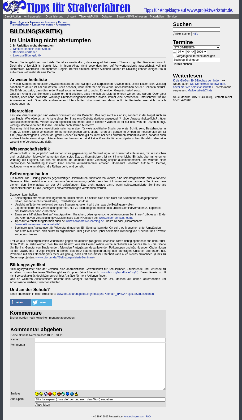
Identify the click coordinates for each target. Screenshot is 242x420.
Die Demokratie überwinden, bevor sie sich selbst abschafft (199, 85)
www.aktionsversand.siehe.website (37, 224)
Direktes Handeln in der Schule (32, 49)
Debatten (107, 16)
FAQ (148, 416)
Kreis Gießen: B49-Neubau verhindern (197, 80)
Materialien (157, 16)
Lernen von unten (42, 24)
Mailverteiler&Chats (200, 90)
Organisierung (54, 16)
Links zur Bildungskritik (27, 55)
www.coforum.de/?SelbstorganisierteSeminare (64, 257)
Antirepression (33, 16)
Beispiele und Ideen (25, 52)
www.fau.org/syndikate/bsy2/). (120, 272)
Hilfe (195, 33)
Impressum (138, 416)
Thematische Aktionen (42, 22)
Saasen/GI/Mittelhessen (132, 16)
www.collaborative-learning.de (85, 221)
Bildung (62, 22)
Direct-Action (12, 16)
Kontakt (128, 416)
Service (172, 16)
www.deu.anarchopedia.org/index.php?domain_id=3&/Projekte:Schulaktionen (105, 294)
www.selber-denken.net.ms (116, 217)
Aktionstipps (63, 24)
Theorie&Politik (89, 16)
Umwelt (71, 16)
